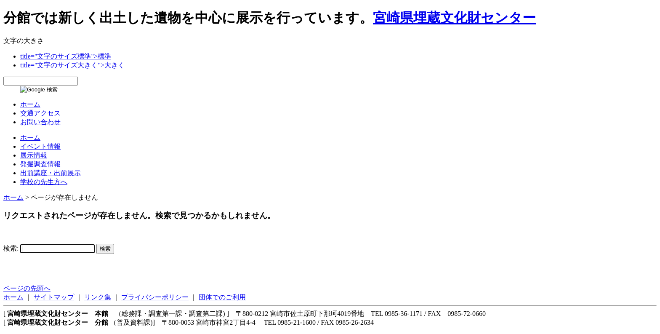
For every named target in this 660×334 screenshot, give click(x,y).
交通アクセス (40, 113)
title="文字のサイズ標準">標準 (65, 56)
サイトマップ (54, 297)
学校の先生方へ (43, 181)
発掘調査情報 (40, 164)
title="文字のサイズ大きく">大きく (72, 65)
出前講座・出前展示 (50, 172)
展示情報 (33, 155)
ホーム (30, 104)
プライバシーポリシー (155, 297)
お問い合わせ (40, 122)
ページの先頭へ (27, 288)
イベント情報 (40, 146)
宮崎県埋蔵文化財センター (454, 17)
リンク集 (97, 297)
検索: (11, 248)
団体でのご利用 (222, 297)
